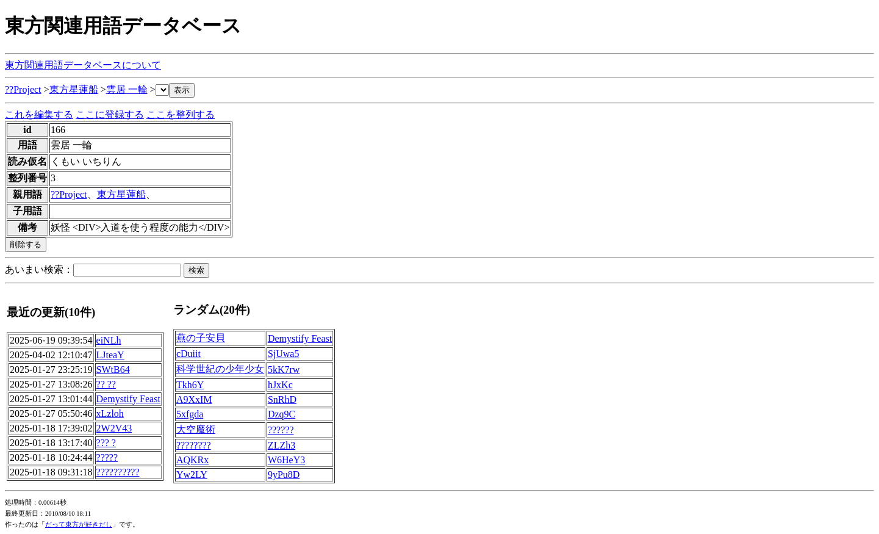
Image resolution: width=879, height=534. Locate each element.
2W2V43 (114, 428)
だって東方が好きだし (78, 524)
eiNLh (108, 340)
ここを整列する (180, 114)
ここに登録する (110, 114)
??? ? (106, 443)
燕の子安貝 (200, 338)
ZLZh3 (281, 445)
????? (107, 457)
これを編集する (39, 114)
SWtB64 (113, 369)
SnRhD (282, 399)
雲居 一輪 (127, 89)
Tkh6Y (190, 385)
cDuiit (188, 353)
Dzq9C (281, 414)
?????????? (118, 472)
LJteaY (110, 355)
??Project (23, 89)
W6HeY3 (286, 460)
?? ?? (106, 384)
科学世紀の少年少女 (220, 369)
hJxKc (280, 385)
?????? (281, 430)
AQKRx (192, 460)
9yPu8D (284, 474)
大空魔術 (195, 429)
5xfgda (189, 414)
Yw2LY (191, 474)
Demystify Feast (128, 399)
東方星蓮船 (73, 89)
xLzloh (110, 413)
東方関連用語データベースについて (83, 65)
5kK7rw (284, 369)
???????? (193, 445)
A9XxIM (194, 399)
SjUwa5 (284, 353)
